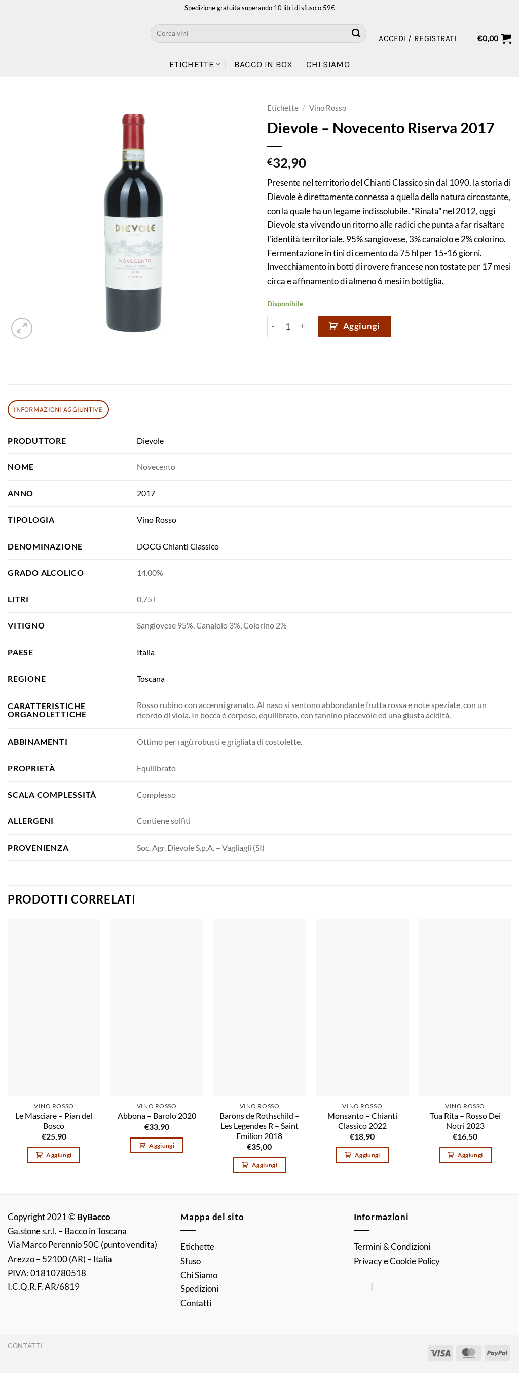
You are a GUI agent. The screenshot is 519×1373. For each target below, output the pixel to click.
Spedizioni (199, 1288)
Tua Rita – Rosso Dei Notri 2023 (465, 1120)
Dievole (150, 440)
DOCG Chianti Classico (178, 546)
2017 (146, 493)
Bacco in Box (263, 64)
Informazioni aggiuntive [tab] (58, 409)
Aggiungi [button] (58, 1155)
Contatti (195, 1303)
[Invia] (356, 33)
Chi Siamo (328, 64)
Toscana (151, 678)
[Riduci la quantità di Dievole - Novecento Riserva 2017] (273, 326)
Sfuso (190, 1261)
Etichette (195, 64)
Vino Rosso (327, 108)
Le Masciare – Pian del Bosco (53, 1120)
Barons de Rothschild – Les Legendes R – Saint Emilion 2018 (259, 1126)
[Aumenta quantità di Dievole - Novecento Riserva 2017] (303, 326)
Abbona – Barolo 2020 (157, 1115)
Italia (146, 652)
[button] (417, 38)
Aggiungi (361, 326)
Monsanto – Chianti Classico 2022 (362, 1120)
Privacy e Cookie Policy (397, 1261)
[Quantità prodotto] (288, 326)
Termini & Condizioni (392, 1246)
